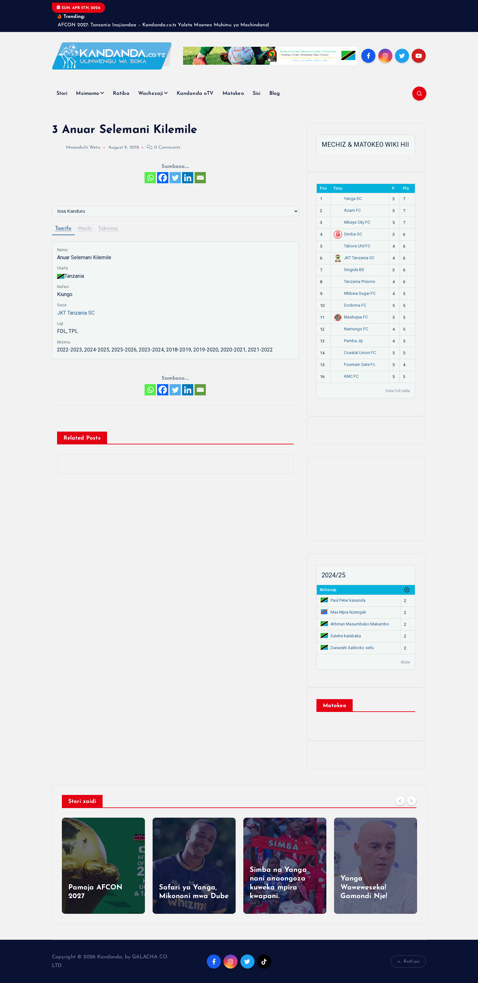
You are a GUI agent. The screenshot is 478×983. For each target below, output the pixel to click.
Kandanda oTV (195, 93)
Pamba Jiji (348, 340)
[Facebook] (162, 177)
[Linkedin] (187, 177)
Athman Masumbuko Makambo (354, 624)
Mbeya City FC (352, 222)
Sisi (257, 93)
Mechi (85, 228)
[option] (103, 866)
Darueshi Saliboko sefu (347, 647)
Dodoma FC (350, 305)
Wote (405, 662)
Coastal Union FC (355, 352)
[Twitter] (175, 177)
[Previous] (400, 800)
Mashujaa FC (351, 317)
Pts (406, 188)
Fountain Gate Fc (354, 364)
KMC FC (346, 376)
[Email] (200, 177)
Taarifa (63, 228)
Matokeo (233, 93)
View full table (397, 391)
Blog (274, 93)
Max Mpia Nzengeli (343, 612)
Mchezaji (328, 590)
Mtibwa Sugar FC (355, 293)
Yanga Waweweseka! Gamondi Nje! (363, 887)
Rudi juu (408, 961)
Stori (62, 93)
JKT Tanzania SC (76, 313)
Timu (337, 188)
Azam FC (347, 210)
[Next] (411, 800)
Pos (323, 188)
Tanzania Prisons (354, 281)
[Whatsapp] (150, 177)
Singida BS (349, 269)
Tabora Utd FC (352, 246)
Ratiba (121, 93)
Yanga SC (348, 198)
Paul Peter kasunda (342, 600)
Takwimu (108, 228)
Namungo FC (351, 328)
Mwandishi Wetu (76, 147)
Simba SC (348, 234)
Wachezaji (150, 93)
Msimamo (87, 93)
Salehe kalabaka (340, 635)
